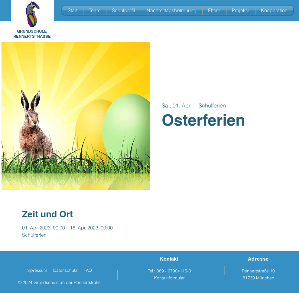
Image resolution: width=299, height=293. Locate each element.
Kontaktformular (169, 278)
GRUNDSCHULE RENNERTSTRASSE (32, 34)
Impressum (36, 270)
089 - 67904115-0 (174, 271)
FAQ (87, 270)
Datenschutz (65, 270)
